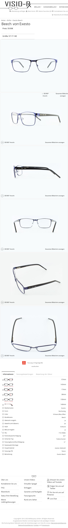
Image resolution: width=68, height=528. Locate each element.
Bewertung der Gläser (44, 374)
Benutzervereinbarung (58, 523)
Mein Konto (31, 11)
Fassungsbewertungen (24, 374)
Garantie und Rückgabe (33, 492)
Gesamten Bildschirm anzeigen (54, 142)
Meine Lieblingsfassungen (8, 501)
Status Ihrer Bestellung (9, 496)
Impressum (45, 525)
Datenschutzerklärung (25, 525)
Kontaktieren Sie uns (60, 11)
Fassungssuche (29, 496)
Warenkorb (5, 492)
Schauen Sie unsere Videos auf (55, 481)
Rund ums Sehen (30, 500)
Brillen (37, 7)
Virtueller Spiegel (30, 484)
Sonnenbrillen (49, 7)
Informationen (8, 374)
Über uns (4, 480)
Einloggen (27, 488)
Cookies (36, 525)
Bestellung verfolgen (17, 11)
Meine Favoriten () (43, 11)
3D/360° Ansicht (46, 95)
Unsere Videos (29, 480)
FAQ (2, 488)
